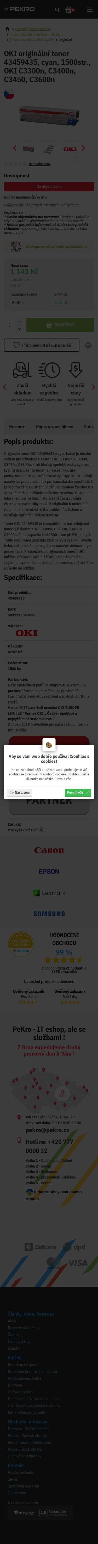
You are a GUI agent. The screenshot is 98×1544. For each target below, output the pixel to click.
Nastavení (19, 792)
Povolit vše (78, 792)
